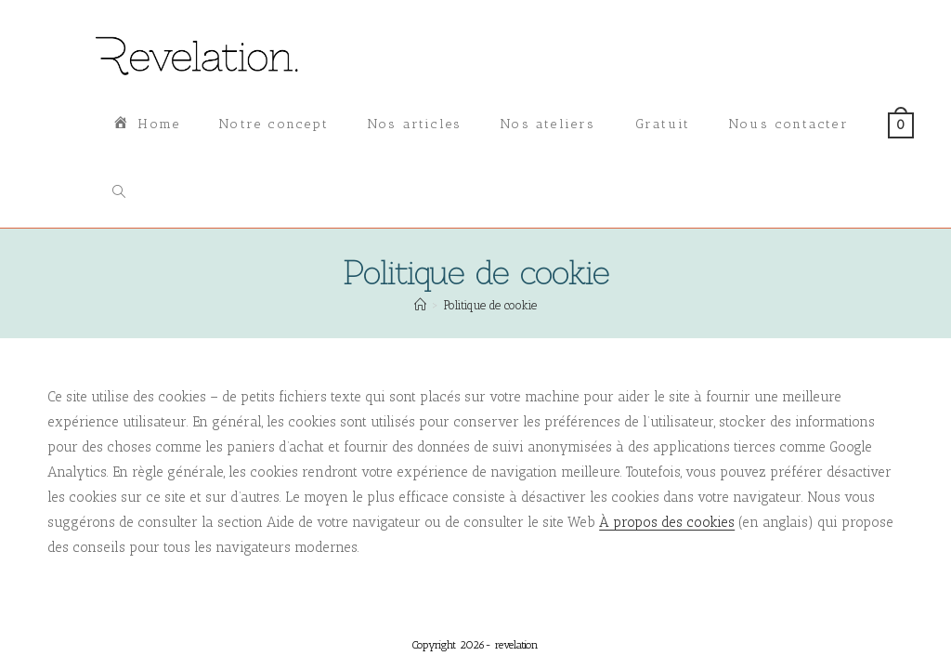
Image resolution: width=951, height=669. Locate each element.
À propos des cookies (667, 522)
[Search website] (119, 193)
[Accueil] (420, 305)
